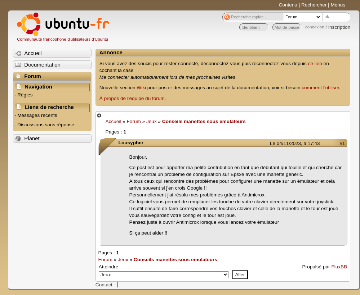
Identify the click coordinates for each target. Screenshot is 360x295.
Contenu (288, 5)
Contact (103, 284)
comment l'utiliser (320, 87)
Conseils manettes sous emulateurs (204, 121)
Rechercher (313, 5)
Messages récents (37, 115)
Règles (24, 94)
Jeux (151, 121)
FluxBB (339, 266)
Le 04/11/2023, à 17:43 (295, 143)
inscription (339, 27)
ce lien (315, 63)
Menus (337, 5)
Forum (134, 121)
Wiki (141, 87)
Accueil (113, 121)
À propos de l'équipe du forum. (132, 98)
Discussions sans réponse (45, 124)
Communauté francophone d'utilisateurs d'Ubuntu (62, 39)
